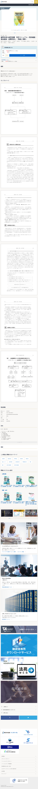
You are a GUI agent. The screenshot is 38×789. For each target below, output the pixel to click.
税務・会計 (4, 490)
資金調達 (21, 458)
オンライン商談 (21, 551)
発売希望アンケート (6, 619)
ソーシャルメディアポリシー (7, 761)
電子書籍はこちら (19, 60)
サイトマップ (4, 773)
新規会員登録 (31, 4)
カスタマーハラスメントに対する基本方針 (9, 768)
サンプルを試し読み (14, 30)
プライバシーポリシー (5, 758)
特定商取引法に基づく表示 (6, 766)
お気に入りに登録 (24, 30)
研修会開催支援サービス (7, 587)
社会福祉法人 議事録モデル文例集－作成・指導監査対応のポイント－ (31, 486)
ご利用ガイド (5, 706)
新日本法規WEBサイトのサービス (9, 709)
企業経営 (3, 458)
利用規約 (3, 756)
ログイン (35, 4)
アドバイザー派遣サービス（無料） (9, 551)
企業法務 (4, 474)
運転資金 (27, 458)
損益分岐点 (9, 458)
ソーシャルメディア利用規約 (7, 763)
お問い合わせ (5, 712)
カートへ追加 (22, 55)
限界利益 (15, 458)
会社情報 (3, 771)
